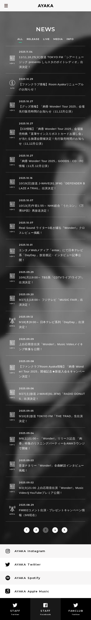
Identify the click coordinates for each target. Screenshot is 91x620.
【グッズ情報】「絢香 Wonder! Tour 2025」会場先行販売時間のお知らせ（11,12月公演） (52, 109)
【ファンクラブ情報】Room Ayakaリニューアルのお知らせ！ (51, 87)
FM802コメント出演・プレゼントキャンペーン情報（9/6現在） (52, 513)
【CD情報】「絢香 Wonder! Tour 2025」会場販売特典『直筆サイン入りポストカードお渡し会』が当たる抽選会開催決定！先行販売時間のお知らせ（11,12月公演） (51, 136)
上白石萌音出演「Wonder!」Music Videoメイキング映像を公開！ (51, 347)
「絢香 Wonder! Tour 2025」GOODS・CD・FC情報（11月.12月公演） (51, 163)
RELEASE (33, 39)
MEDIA (58, 39)
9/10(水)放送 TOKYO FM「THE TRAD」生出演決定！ (51, 418)
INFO (70, 39)
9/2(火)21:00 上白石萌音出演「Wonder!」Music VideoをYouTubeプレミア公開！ (51, 490)
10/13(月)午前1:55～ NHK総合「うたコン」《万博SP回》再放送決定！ (51, 208)
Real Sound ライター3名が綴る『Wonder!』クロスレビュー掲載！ (52, 230)
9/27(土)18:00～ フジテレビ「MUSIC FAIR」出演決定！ (51, 302)
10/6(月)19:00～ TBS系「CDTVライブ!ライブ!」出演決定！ (52, 280)
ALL (20, 39)
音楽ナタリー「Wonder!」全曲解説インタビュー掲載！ (51, 468)
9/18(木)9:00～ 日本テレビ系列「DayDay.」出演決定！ (51, 324)
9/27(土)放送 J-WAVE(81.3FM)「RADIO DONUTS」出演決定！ (52, 396)
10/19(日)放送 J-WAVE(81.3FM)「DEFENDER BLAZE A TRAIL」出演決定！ (52, 186)
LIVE (46, 39)
